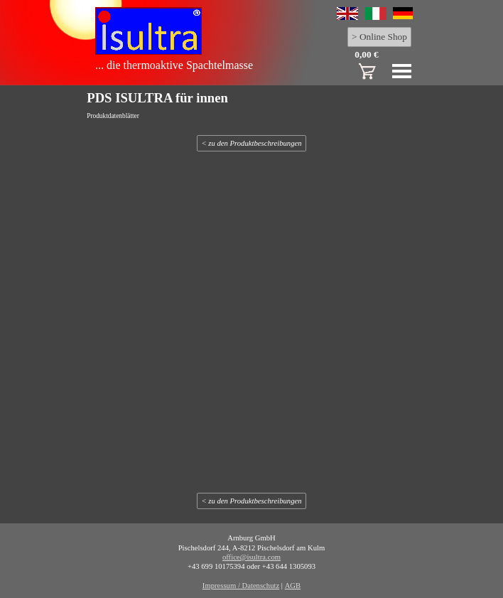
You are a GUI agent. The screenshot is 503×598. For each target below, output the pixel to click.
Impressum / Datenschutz (240, 585)
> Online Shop (379, 36)
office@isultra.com (251, 557)
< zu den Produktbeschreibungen (251, 143)
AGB (293, 585)
